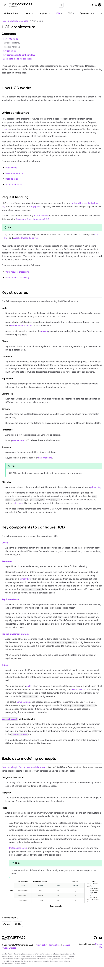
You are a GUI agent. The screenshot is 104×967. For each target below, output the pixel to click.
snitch (29, 686)
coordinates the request (21, 325)
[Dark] (96, 4)
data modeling (45, 457)
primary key (95, 487)
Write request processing (17, 272)
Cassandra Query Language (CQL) (32, 219)
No (18, 924)
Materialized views (18, 848)
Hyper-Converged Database (15, 21)
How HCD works (10, 39)
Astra (29, 13)
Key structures (9, 51)
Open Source (87, 13)
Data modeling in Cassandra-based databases (24, 767)
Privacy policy (41, 945)
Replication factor (10, 599)
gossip (44, 331)
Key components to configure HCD (19, 55)
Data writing (11, 167)
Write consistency (12, 43)
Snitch (5, 665)
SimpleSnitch (23, 702)
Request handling (12, 47)
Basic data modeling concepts (17, 59)
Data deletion (11, 179)
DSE (71, 13)
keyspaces (36, 206)
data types (18, 503)
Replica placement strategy (15, 634)
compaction (18, 440)
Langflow (44, 13)
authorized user (41, 215)
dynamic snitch (79, 689)
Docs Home (11, 13)
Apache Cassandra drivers (25, 238)
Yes (6, 924)
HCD (59, 13)
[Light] (92, 4)
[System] (99, 4)
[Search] (61, 5)
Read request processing (17, 277)
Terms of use (55, 945)
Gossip (5, 542)
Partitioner (7, 561)
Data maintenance (14, 173)
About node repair (14, 184)
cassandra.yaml (9, 719)
